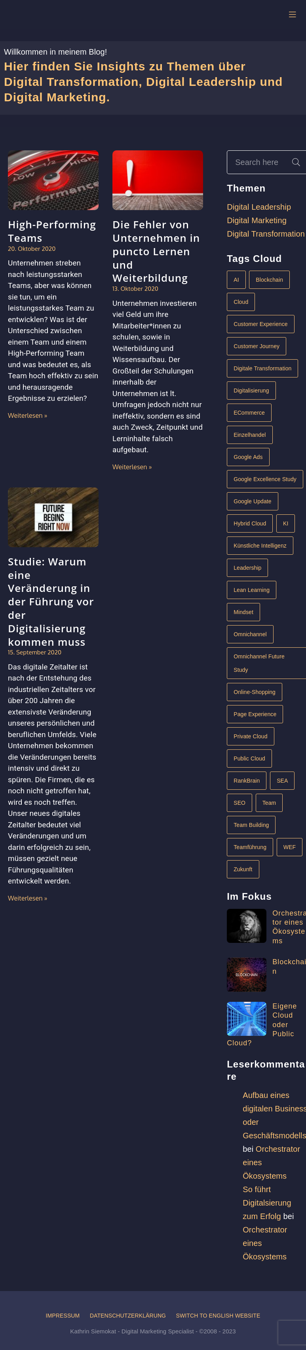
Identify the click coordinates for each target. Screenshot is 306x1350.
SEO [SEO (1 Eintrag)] (239, 803)
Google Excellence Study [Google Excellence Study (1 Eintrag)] (265, 479)
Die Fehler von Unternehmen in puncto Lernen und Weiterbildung (156, 251)
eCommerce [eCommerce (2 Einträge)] (249, 413)
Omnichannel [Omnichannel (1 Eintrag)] (250, 634)
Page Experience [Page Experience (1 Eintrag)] (255, 714)
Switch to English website (218, 1315)
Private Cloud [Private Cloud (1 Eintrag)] (250, 736)
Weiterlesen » (28, 415)
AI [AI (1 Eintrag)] (236, 280)
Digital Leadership (259, 207)
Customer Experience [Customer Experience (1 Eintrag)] (261, 324)
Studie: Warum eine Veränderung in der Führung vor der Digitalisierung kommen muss (51, 601)
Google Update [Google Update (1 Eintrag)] (252, 501)
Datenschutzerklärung (128, 1315)
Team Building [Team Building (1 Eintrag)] (251, 825)
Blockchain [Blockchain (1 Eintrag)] (269, 280)
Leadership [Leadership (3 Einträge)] (247, 568)
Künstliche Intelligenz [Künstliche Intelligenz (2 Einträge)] (260, 545)
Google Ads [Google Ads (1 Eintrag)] (248, 457)
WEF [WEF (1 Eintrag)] (289, 847)
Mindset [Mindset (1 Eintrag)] (243, 612)
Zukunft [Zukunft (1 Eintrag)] (243, 869)
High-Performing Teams (52, 231)
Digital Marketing (257, 220)
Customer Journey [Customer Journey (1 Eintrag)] (256, 346)
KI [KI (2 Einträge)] (285, 523)
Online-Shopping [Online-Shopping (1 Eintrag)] (255, 692)
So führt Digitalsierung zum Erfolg (267, 1203)
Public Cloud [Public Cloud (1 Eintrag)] (249, 758)
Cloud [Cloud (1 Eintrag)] (241, 302)
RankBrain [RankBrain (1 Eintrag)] (247, 780)
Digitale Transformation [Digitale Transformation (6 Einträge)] (262, 368)
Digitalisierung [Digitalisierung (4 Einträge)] (251, 390)
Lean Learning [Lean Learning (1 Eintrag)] (252, 590)
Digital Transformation (266, 233)
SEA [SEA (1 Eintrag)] (282, 780)
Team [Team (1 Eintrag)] (269, 803)
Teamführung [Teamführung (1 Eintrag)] (250, 847)
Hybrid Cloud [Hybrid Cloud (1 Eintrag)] (250, 523)
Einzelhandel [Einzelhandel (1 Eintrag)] (250, 435)
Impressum (63, 1315)
